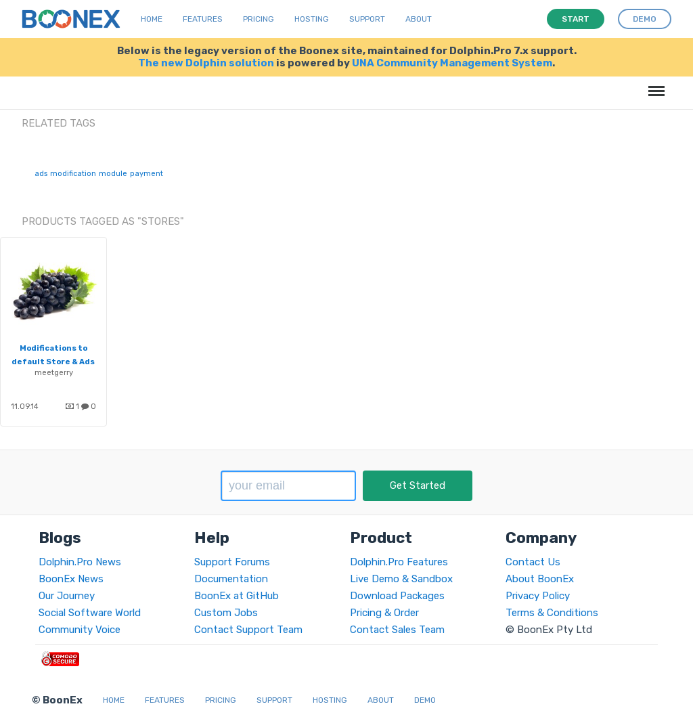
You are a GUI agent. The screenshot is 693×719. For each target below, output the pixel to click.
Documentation (231, 579)
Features (203, 19)
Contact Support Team (248, 630)
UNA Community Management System (452, 63)
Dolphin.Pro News (80, 562)
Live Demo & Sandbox (401, 579)
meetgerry (54, 372)
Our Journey (67, 596)
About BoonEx (540, 579)
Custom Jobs (226, 613)
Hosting (311, 19)
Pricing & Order (384, 613)
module (113, 173)
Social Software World (90, 613)
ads (41, 173)
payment (146, 173)
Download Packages (397, 596)
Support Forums (232, 562)
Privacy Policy (538, 596)
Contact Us (533, 562)
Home (151, 19)
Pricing (258, 19)
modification (73, 173)
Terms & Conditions (552, 613)
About (418, 19)
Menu (654, 84)
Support (367, 19)
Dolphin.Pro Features (399, 562)
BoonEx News (71, 579)
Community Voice (79, 630)
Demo (425, 700)
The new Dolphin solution (206, 63)
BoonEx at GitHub (236, 596)
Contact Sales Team (397, 630)
